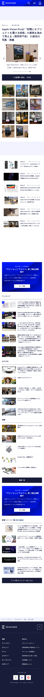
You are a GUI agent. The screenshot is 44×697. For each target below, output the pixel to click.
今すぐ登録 (22, 286)
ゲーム (4, 651)
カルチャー (5, 655)
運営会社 (24, 639)
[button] (4, 58)
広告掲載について (27, 660)
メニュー (34, 3)
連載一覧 (22, 480)
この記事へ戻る (22, 77)
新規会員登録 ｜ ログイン (40, 3)
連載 (3, 639)
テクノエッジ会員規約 (28, 651)
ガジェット (5, 647)
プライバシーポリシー (28, 643)
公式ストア (5, 664)
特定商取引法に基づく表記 (29, 655)
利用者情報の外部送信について (31, 647)
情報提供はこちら (27, 664)
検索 (28, 3)
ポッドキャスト (6, 660)
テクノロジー (6, 643)
